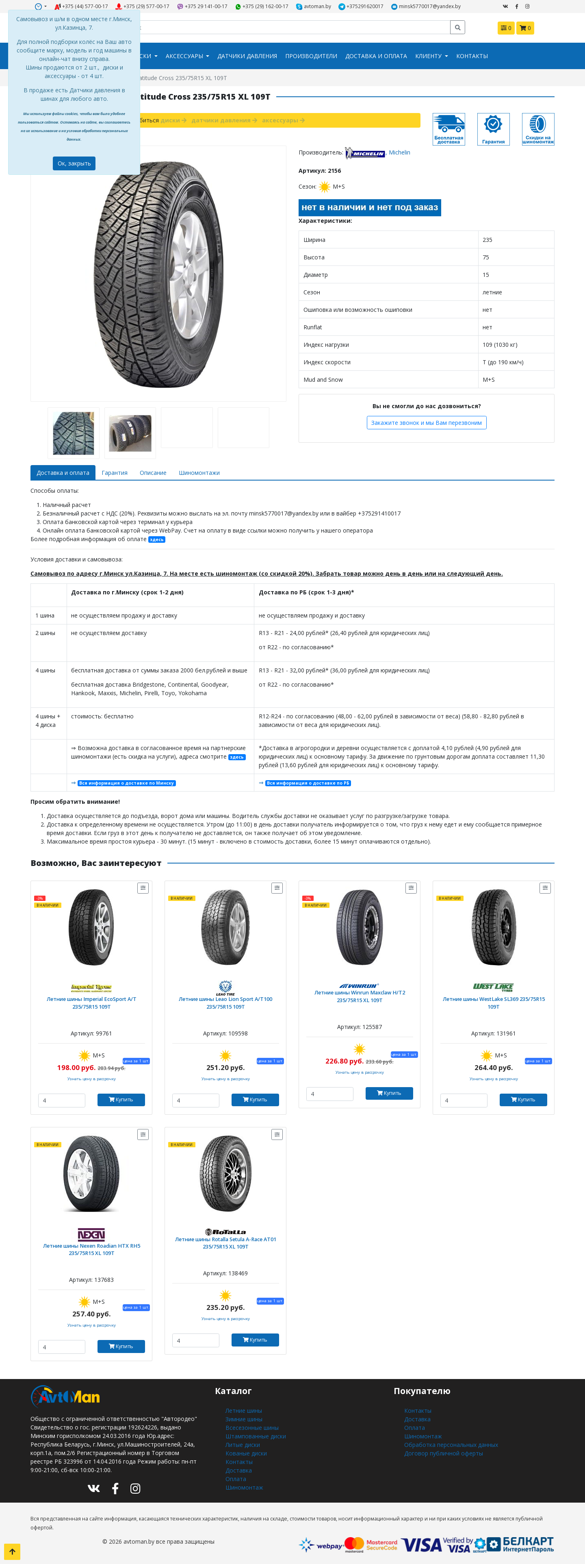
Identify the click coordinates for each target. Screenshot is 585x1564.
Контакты (472, 56)
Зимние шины (243, 1419)
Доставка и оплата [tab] (63, 472)
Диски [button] (142, 56)
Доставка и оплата (376, 56)
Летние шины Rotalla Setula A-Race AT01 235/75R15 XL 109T (225, 1243)
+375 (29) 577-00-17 (142, 6)
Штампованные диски (255, 1436)
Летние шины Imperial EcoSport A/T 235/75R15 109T (91, 1003)
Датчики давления (247, 56)
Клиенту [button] (429, 56)
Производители (311, 56)
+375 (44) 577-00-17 (81, 6)
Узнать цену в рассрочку (91, 1078)
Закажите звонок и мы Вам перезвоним (426, 422)
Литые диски (242, 1445)
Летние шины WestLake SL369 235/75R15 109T (494, 1003)
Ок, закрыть (74, 163)
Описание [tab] (153, 472)
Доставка (238, 1470)
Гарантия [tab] (115, 472)
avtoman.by (313, 6)
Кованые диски (246, 1453)
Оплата (235, 1479)
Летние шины (243, 1410)
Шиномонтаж (244, 1487)
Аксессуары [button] (185, 56)
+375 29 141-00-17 (202, 6)
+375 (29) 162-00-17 (262, 6)
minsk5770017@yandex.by (426, 6)
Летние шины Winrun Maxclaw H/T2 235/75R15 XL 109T (359, 996)
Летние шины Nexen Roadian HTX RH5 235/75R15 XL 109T (91, 1249)
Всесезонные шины (252, 1427)
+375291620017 (361, 6)
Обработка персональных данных (451, 1445)
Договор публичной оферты (443, 1453)
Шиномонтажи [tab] (199, 472)
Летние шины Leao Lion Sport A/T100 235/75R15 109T (225, 1003)
